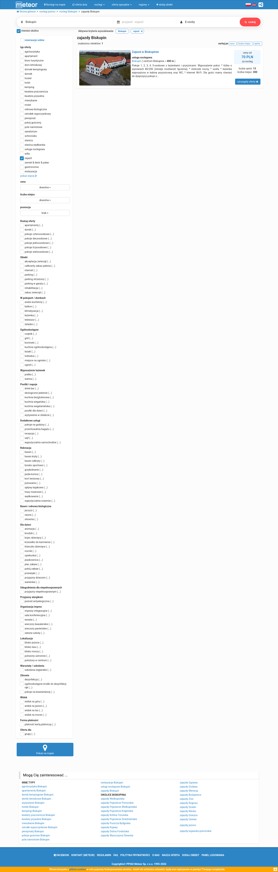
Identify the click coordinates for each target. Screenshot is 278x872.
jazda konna (31, 474)
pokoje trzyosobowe (35, 247)
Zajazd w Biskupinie (145, 52)
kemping (27, 87)
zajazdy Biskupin (110, 790)
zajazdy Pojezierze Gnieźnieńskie (119, 819)
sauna (28, 515)
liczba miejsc (27, 194)
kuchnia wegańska (34, 402)
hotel (25, 82)
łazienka (29, 315)
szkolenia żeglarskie (35, 670)
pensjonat (28, 118)
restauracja (28, 171)
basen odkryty (32, 461)
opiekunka (30, 555)
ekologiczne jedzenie (36, 393)
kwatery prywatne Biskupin (36, 819)
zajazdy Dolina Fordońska (115, 831)
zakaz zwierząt (32, 292)
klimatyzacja (31, 311)
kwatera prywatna (32, 96)
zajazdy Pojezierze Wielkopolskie (119, 806)
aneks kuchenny (33, 302)
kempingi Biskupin (32, 811)
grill (26, 338)
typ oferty (25, 47)
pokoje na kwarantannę (37, 692)
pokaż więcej (28, 175)
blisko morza (31, 651)
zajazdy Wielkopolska (112, 798)
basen (28, 452)
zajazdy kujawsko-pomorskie (196, 831)
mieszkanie (28, 100)
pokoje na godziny (34, 424)
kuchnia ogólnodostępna (38, 347)
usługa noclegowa (32, 149)
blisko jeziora (31, 642)
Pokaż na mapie (45, 749)
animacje (29, 529)
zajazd (26, 158)
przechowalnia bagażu (37, 429)
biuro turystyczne (32, 60)
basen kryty (30, 456)
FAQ (115, 855)
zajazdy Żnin (187, 798)
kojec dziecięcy (33, 537)
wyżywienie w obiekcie (37, 415)
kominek (29, 342)
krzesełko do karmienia (37, 542)
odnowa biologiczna (33, 109)
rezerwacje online (32, 40)
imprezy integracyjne (36, 611)
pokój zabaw (31, 569)
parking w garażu (34, 283)
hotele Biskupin (30, 806)
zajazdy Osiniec (188, 819)
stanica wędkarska (32, 145)
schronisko (28, 136)
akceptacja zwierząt (35, 261)
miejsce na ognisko (35, 360)
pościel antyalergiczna (37, 601)
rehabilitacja (31, 288)
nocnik (28, 551)
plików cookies (77, 869)
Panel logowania (213, 855)
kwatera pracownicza (34, 91)
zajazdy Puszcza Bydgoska (115, 823)
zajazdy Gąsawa (189, 782)
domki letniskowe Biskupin (36, 798)
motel (25, 105)
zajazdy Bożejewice (190, 794)
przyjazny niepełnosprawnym (40, 591)
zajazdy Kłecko (188, 811)
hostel (25, 78)
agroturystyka (30, 51)
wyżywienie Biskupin (33, 802)
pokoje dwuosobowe (36, 238)
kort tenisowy (32, 478)
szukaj (250, 22)
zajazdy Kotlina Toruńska (114, 815)
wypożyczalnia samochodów (40, 442)
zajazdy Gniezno (189, 815)
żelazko (28, 324)
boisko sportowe (33, 465)
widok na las (31, 710)
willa (25, 153)
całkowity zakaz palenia (37, 266)
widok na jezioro (33, 706)
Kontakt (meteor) (83, 855)
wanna (28, 379)
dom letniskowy (31, 65)
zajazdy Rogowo (189, 803)
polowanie (30, 483)
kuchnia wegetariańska (37, 406)
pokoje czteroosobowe (37, 234)
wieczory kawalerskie (36, 624)
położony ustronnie (35, 656)
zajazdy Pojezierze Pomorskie (117, 802)
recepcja (29, 433)
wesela (28, 619)
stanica (26, 140)
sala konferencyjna (35, 615)
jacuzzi (28, 510)
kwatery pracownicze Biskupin (38, 815)
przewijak (29, 573)
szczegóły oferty (247, 81)
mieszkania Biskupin (33, 823)
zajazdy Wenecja (189, 790)
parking (28, 274)
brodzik (28, 533)
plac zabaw (30, 564)
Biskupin (136, 61)
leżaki (27, 351)
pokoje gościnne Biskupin (36, 835)
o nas (156, 855)
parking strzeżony (34, 279)
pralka (28, 374)
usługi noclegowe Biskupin (115, 786)
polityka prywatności (135, 855)
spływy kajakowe (34, 487)
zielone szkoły (32, 633)
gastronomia (29, 167)
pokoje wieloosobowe (36, 252)
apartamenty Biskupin (34, 790)
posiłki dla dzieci (33, 410)
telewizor (29, 320)
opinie (257, 43)
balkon (28, 306)
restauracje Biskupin (112, 782)
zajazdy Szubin (188, 807)
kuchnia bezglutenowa (37, 397)
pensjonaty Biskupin (33, 831)
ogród (27, 365)
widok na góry (32, 701)
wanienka (29, 582)
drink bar (29, 388)
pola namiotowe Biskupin (35, 839)
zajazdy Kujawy (109, 827)
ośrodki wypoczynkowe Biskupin (39, 827)
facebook (61, 855)
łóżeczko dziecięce (35, 546)
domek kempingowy (33, 69)
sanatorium (28, 131)
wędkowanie (31, 496)
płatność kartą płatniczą (37, 724)
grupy (27, 734)
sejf (26, 438)
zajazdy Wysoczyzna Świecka (117, 835)
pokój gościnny (30, 122)
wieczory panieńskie (35, 628)
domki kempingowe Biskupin (37, 794)
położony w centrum (35, 660)
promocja (25, 207)
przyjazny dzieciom (35, 577)
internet (28, 270)
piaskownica (31, 560)
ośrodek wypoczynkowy (35, 114)
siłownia (29, 519)
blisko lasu (30, 647)
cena (23, 181)
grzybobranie (31, 469)
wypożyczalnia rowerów (37, 501)
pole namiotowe (31, 127)
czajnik (28, 334)
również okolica (28, 31)
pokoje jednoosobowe (36, 243)
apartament (28, 56)
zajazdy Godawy (189, 786)
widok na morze (33, 715)
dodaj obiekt (190, 855)
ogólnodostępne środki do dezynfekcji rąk (43, 685)
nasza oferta (171, 855)
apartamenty (31, 225)
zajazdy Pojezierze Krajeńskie (117, 811)
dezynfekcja (31, 679)
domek (26, 74)
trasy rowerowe (33, 492)
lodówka (29, 356)
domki (28, 229)
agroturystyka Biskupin (34, 786)
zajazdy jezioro (188, 825)
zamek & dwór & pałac (34, 162)
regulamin (104, 855)
